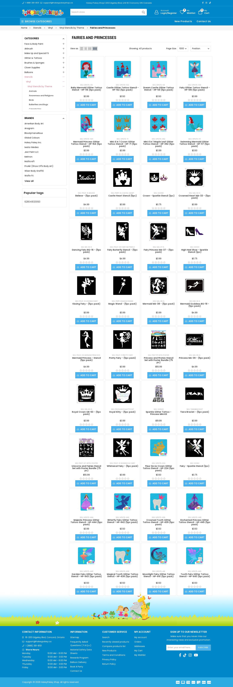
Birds (31, 100)
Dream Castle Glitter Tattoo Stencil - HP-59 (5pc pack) (158, 88)
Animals (33, 91)
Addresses (139, 646)
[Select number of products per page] (183, 48)
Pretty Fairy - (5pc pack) (122, 357)
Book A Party (76, 666)
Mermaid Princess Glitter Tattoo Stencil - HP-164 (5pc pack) (86, 144)
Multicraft (30, 161)
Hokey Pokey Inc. (33, 142)
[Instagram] (206, 3)
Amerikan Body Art (34, 123)
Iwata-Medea (31, 147)
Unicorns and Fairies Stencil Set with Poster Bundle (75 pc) (86, 468)
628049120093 (32, 201)
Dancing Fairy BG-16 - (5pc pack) (86, 251)
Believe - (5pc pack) (86, 195)
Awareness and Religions (41, 95)
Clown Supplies (32, 67)
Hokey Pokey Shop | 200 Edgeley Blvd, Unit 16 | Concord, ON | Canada (119, 2)
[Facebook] (202, 3)
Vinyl (28, 81)
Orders (137, 641)
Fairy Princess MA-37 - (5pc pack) (159, 251)
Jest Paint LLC (32, 151)
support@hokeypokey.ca (38, 641)
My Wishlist (140, 655)
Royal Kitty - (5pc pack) (122, 411)
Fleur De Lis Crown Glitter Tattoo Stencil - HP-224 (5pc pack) (158, 468)
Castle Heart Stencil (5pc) (122, 195)
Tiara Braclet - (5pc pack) (194, 411)
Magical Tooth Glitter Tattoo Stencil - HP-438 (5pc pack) (122, 575)
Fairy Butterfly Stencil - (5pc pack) (122, 251)
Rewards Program (79, 657)
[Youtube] (196, 655)
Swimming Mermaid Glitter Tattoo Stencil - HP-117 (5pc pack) (195, 144)
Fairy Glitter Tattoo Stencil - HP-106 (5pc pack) (195, 88)
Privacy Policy (109, 659)
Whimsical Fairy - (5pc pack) (122, 466)
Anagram (29, 128)
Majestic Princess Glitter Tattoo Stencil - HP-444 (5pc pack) (86, 522)
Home (24, 27)
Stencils (29, 76)
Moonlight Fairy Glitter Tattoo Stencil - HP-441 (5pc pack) (159, 575)
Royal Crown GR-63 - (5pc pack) (86, 413)
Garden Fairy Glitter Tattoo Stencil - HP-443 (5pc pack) (86, 575)
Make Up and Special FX (37, 53)
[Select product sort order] (201, 48)
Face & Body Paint (34, 43)
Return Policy (109, 663)
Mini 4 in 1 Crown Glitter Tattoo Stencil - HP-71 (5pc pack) (122, 144)
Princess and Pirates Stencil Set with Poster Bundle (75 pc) (158, 360)
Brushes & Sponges (34, 62)
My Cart (138, 650)
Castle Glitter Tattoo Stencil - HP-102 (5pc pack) (122, 88)
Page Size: (171, 48)
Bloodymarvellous (34, 133)
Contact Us (204, 21)
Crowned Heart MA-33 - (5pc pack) (195, 196)
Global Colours (32, 137)
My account (140, 637)
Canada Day (35, 109)
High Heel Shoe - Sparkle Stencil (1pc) (194, 251)
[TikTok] (210, 3)
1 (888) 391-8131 (34, 645)
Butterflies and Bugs (38, 104)
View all (29, 181)
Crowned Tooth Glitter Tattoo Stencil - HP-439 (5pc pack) (158, 522)
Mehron (28, 156)
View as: (74, 48)
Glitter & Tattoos (33, 58)
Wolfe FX (29, 175)
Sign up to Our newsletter (188, 631)
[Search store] (108, 12)
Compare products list (114, 646)
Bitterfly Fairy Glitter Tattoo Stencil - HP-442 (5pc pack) (122, 521)
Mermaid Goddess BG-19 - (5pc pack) (194, 305)
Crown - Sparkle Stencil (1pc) (158, 195)
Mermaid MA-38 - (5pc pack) (159, 303)
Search (106, 637)
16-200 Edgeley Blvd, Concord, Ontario (45, 637)
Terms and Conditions (113, 655)
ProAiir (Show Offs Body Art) (39, 166)
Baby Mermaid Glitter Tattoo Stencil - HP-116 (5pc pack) (86, 88)
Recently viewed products (115, 641)
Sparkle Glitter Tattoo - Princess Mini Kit (158, 413)
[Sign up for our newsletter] (181, 647)
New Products (183, 21)
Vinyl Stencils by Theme (39, 86)
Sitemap (74, 637)
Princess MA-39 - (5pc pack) (194, 357)
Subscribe (203, 647)
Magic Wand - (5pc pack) (122, 303)
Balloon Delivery (78, 662)
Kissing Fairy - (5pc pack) (86, 303)
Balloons (29, 72)
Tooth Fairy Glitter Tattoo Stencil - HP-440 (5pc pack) (194, 575)
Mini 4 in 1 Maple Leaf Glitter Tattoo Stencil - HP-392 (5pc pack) (158, 144)
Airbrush (29, 48)
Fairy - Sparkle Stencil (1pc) (194, 466)
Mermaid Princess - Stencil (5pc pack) (86, 359)
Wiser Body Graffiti (34, 170)
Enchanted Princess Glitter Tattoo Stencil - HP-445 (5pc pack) (194, 522)
